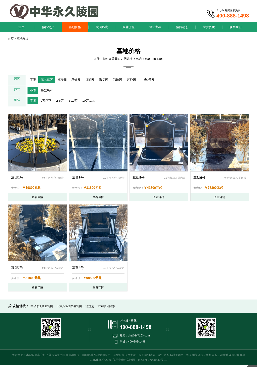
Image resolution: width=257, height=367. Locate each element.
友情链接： (21, 308)
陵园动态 (182, 27)
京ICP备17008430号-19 (152, 361)
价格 (17, 102)
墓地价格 (75, 27)
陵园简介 (48, 27)
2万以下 (48, 102)
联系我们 (235, 27)
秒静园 (82, 80)
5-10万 (79, 102)
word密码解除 (106, 308)
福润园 (98, 80)
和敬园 (129, 80)
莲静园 (145, 80)
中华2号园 (163, 80)
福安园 (66, 80)
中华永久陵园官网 (42, 308)
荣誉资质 (209, 27)
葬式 (17, 91)
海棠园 (113, 80)
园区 (17, 80)
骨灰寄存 (155, 27)
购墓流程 (128, 27)
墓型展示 (49, 91)
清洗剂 (90, 308)
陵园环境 (102, 27)
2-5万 (64, 102)
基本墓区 (49, 80)
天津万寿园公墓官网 (69, 308)
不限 (34, 80)
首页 (21, 27)
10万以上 (96, 102)
